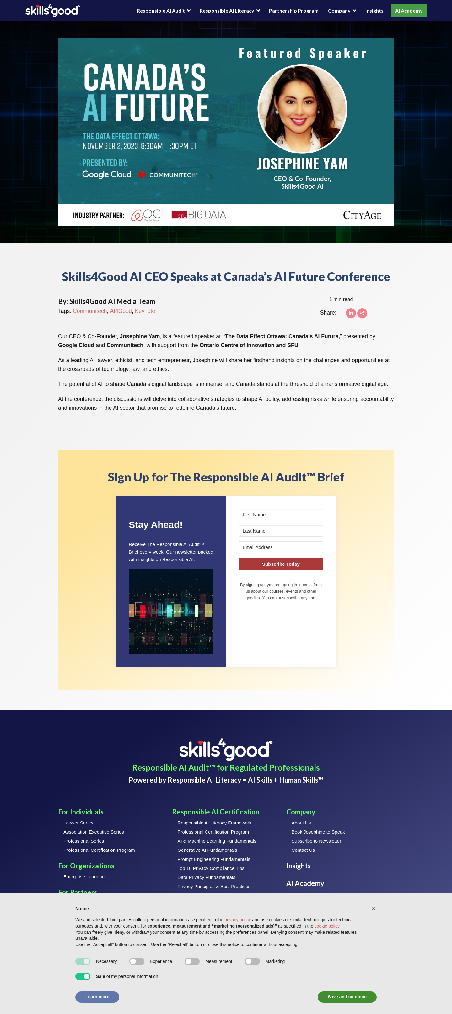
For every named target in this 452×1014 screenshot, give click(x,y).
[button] (171, 611)
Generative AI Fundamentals (207, 850)
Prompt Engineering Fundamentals (213, 859)
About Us (301, 822)
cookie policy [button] (327, 925)
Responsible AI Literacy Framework (214, 822)
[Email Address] (281, 547)
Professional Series (83, 841)
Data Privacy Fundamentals (206, 877)
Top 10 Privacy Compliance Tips (210, 868)
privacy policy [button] (237, 919)
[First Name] (281, 514)
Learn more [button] (97, 996)
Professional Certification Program (99, 850)
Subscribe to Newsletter (316, 841)
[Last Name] (281, 531)
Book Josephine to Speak (318, 832)
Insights (374, 10)
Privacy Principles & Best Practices (213, 886)
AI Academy (409, 10)
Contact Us (303, 850)
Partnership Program (294, 10)
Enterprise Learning (84, 876)
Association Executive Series (93, 832)
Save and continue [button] (347, 996)
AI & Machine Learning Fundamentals (216, 841)
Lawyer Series (78, 822)
